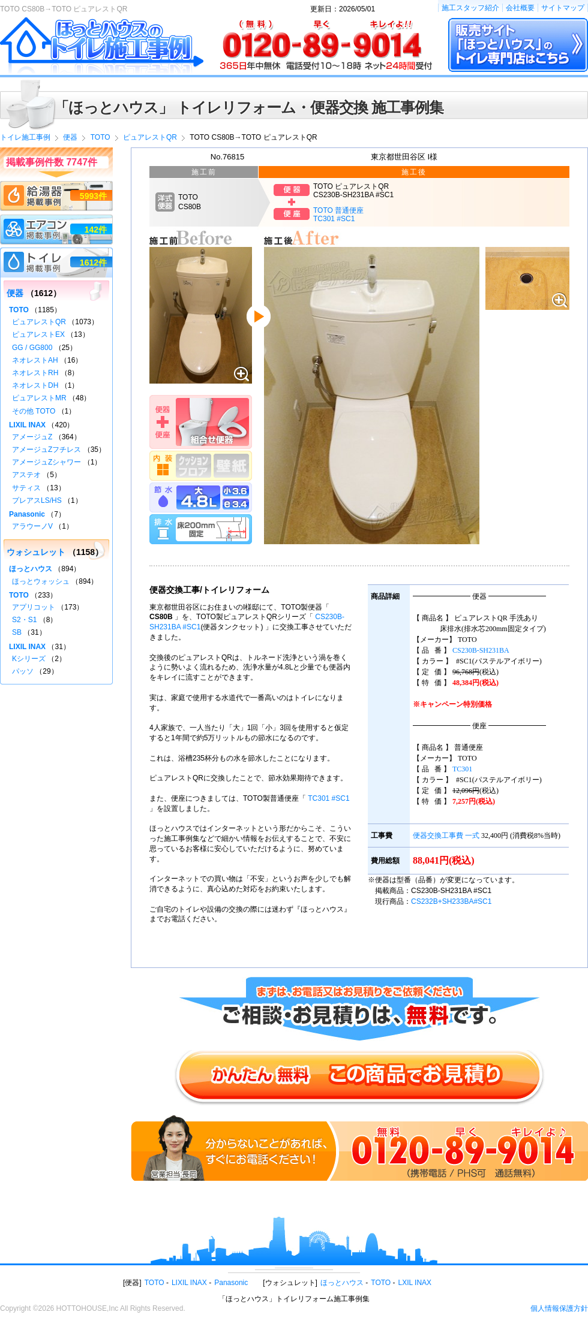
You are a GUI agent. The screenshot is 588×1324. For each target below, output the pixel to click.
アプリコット (33, 607)
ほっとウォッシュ (41, 581)
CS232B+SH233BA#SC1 (451, 901)
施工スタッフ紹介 (470, 8)
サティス (26, 488)
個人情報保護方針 (559, 1308)
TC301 (462, 769)
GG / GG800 (32, 347)
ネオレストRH (35, 373)
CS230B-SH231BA (480, 650)
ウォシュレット (36, 552)
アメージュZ (32, 437)
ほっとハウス (30, 569)
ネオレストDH (35, 385)
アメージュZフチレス (46, 449)
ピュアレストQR (39, 322)
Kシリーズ (29, 659)
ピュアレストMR (39, 398)
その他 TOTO (33, 411)
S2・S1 (24, 620)
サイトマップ (562, 8)
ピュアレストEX (38, 334)
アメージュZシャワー (46, 462)
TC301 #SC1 (328, 798)
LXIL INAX (415, 1282)
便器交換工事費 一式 (446, 835)
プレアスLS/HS (37, 500)
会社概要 (520, 8)
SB (17, 632)
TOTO (19, 310)
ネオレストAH (35, 360)
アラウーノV (32, 526)
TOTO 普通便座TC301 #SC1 (338, 214)
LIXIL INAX (27, 425)
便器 (15, 293)
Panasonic (27, 514)
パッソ (23, 671)
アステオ (26, 475)
